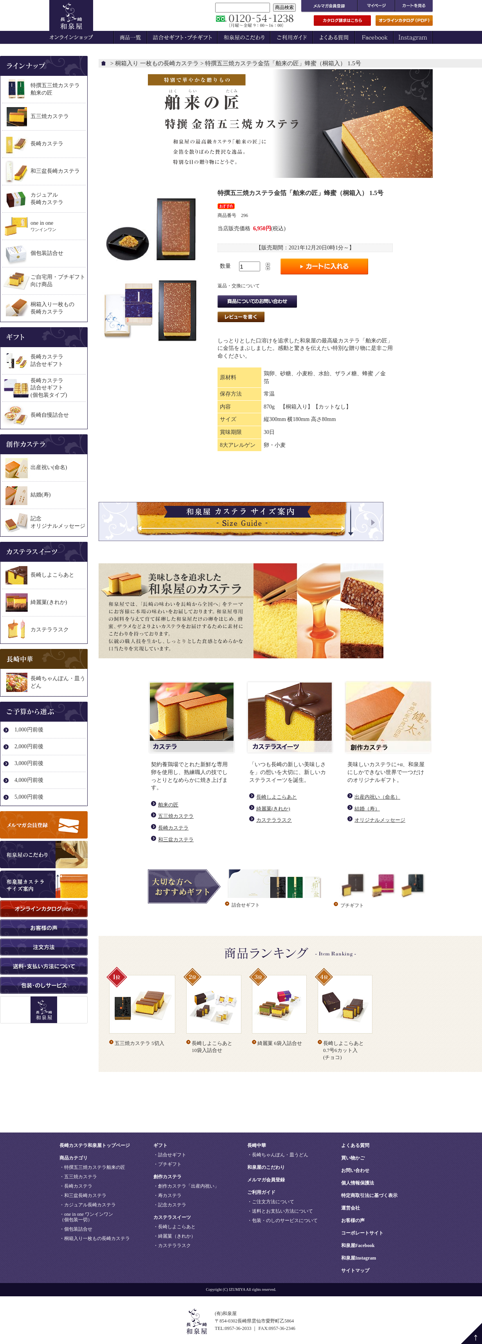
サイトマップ (355, 1270)
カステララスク (274, 820)
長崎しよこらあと (276, 797)
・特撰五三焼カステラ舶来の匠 (92, 1167)
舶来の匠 (168, 805)
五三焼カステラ (176, 816)
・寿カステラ (167, 1195)
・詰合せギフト (169, 1155)
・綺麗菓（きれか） (174, 1236)
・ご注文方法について (270, 1201)
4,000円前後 (28, 780)
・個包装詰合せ (75, 1229)
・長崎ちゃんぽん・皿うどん (277, 1155)
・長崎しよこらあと (174, 1226)
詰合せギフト (246, 905)
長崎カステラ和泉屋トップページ (94, 1145)
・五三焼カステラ (78, 1176)
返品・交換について (239, 286)
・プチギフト (167, 1164)
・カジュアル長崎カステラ (87, 1205)
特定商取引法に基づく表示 (369, 1195)
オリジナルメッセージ (379, 820)
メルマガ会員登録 (266, 1180)
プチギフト (352, 905)
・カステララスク (172, 1245)
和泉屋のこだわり (266, 1167)
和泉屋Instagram (358, 1258)
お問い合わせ (355, 1170)
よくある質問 (355, 1145)
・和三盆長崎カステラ (82, 1195)
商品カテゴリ (73, 1158)
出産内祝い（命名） (377, 797)
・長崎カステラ (75, 1186)
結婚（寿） (367, 809)
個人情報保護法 (357, 1183)
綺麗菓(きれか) (273, 809)
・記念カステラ (169, 1205)
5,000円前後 (28, 797)
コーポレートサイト (362, 1233)
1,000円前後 (28, 730)
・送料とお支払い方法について (280, 1211)
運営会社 (350, 1208)
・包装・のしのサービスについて (282, 1220)
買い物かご (353, 1158)
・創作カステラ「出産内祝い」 (186, 1186)
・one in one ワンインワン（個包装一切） (86, 1216)
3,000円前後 (28, 763)
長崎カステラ (173, 828)
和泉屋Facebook (357, 1245)
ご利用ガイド (261, 1192)
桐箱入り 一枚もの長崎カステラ (157, 63)
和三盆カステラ (176, 839)
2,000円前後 (28, 746)
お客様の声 (353, 1220)
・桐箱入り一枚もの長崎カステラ (94, 1238)
